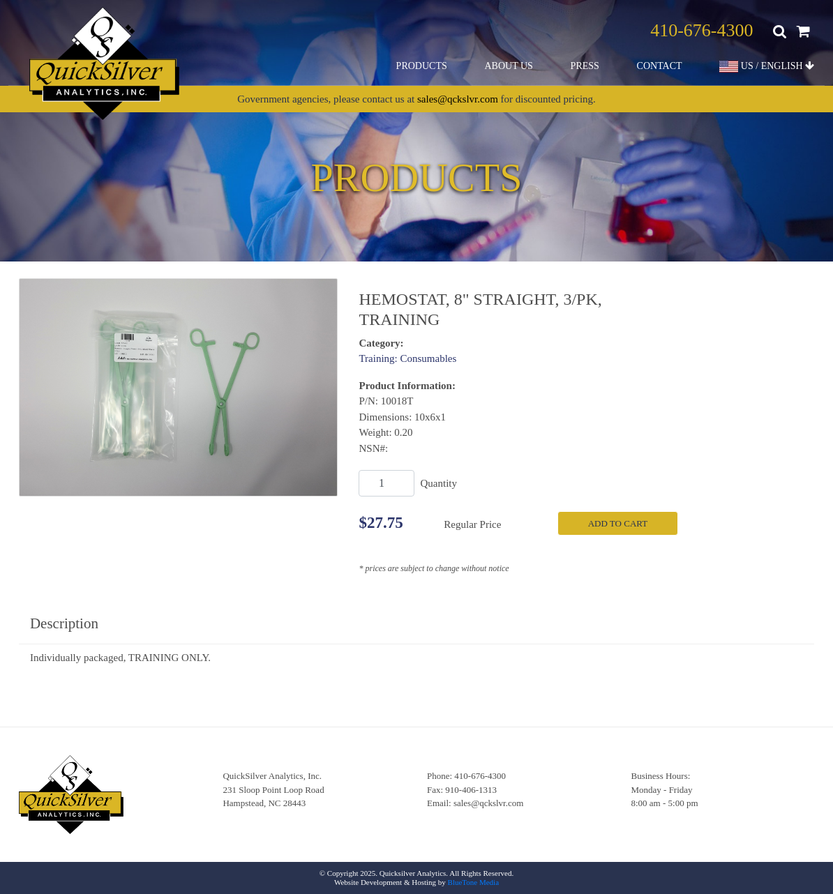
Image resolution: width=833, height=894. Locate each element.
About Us (508, 66)
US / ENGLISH (766, 67)
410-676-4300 (701, 30)
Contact (659, 66)
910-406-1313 (471, 790)
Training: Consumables (407, 358)
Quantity (438, 483)
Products (421, 66)
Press (585, 66)
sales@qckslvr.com (457, 99)
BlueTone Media (473, 882)
